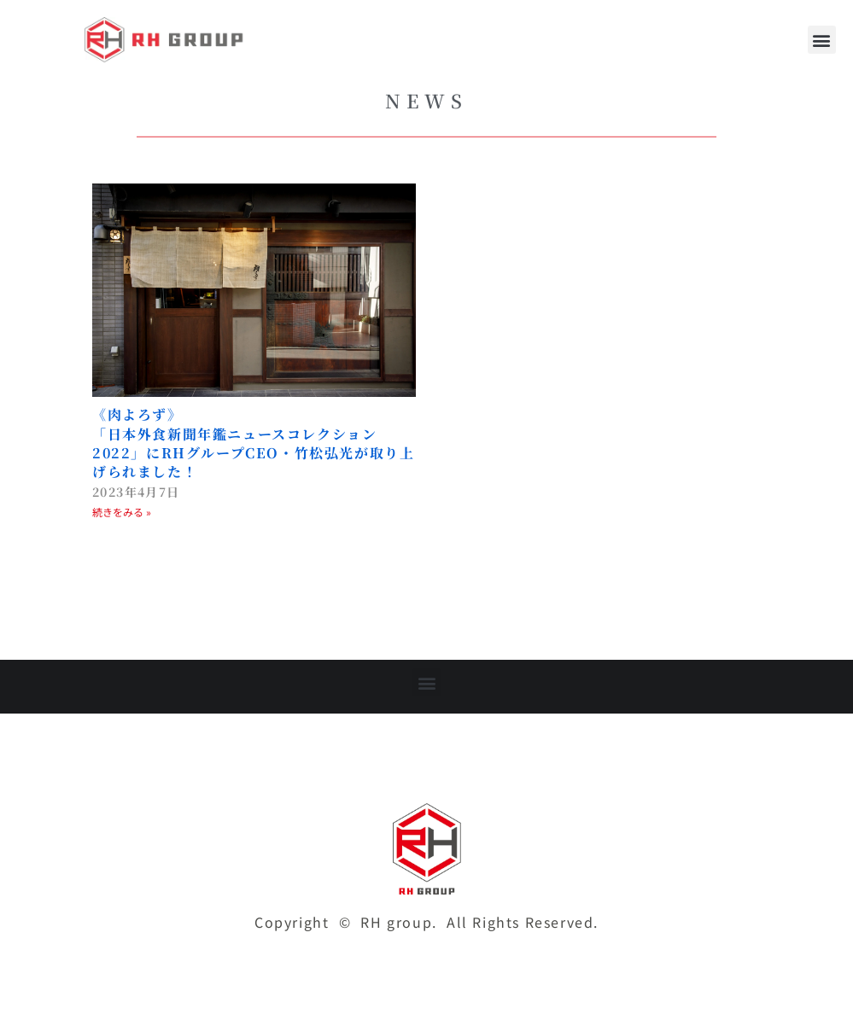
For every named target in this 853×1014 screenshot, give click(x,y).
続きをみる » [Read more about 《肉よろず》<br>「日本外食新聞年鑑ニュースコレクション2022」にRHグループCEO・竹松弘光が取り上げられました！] (121, 511)
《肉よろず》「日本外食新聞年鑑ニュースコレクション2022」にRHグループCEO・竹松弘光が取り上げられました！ (253, 443)
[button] (822, 40)
